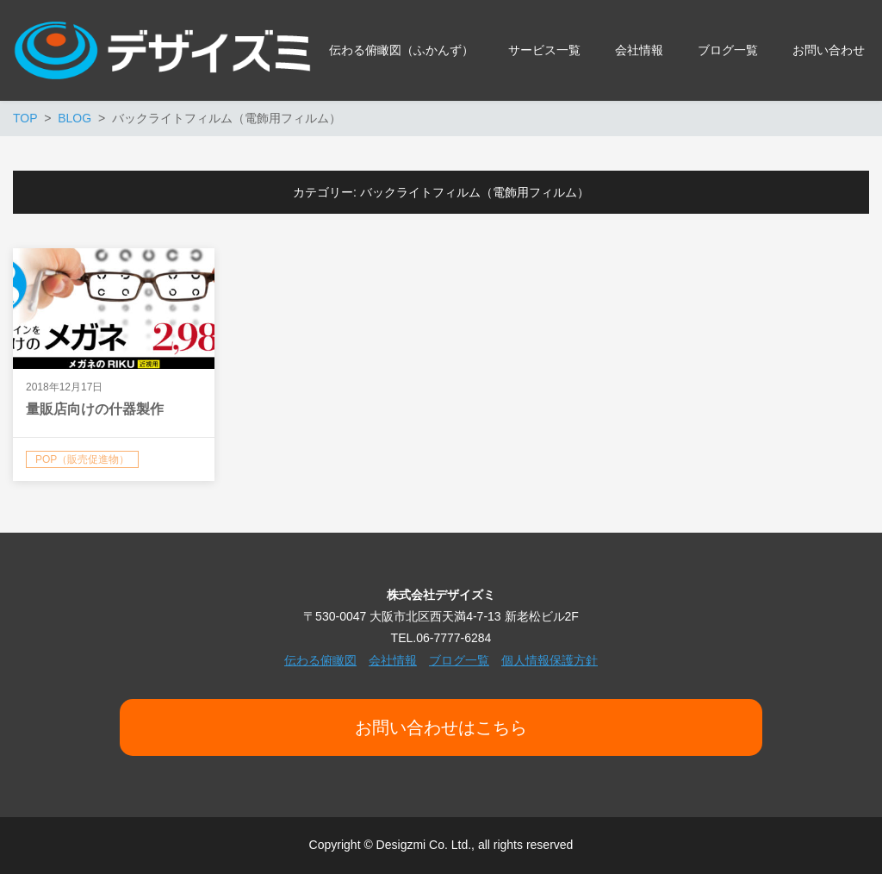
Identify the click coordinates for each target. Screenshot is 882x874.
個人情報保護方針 (549, 660)
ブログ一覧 (459, 660)
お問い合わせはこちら (441, 727)
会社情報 (393, 660)
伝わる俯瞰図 (320, 660)
